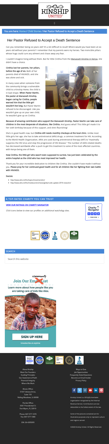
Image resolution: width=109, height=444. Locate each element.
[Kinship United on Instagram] (85, 390)
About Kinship (28, 369)
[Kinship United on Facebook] (74, 390)
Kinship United (55, 11)
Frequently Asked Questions (81, 375)
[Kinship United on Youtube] (90, 390)
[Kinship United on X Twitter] (79, 390)
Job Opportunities (81, 372)
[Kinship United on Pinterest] (101, 390)
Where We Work (28, 383)
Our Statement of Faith (28, 378)
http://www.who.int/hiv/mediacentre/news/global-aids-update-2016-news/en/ (41, 183)
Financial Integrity (28, 380)
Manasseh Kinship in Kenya (84, 59)
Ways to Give (81, 369)
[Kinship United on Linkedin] (96, 390)
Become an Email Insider (81, 378)
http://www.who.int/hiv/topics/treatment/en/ (28, 180)
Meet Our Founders (28, 372)
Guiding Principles (28, 375)
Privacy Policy (81, 380)
